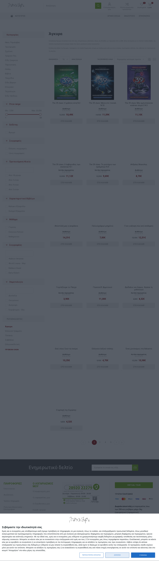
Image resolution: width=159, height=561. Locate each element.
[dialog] (79, 537)
